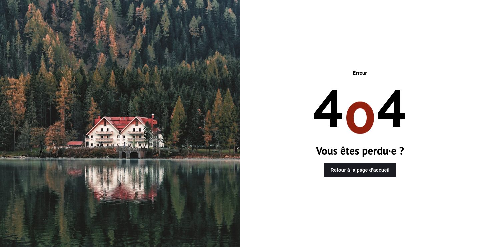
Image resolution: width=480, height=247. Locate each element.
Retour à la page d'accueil (360, 170)
